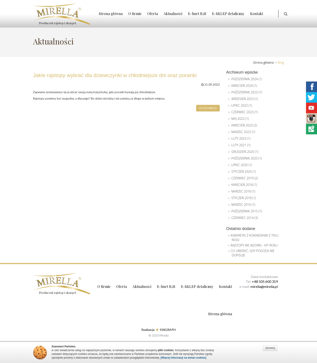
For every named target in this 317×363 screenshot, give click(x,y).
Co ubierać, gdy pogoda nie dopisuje (253, 253)
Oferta (152, 13)
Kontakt (256, 13)
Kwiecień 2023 (244, 125)
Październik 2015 (246, 211)
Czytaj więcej (208, 108)
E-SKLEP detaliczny (228, 13)
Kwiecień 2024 (244, 85)
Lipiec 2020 (241, 165)
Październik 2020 (246, 158)
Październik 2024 (246, 79)
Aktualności (173, 13)
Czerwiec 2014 (244, 218)
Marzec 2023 (243, 132)
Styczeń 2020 (243, 171)
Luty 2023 (241, 138)
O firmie (135, 13)
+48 (255, 281)
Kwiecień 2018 (244, 185)
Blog (281, 62)
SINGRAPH (168, 330)
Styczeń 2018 (243, 198)
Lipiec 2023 (241, 105)
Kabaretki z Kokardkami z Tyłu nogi (254, 237)
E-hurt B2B (197, 13)
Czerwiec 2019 (244, 178)
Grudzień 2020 (244, 152)
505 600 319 (268, 281)
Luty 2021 (241, 145)
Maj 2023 (240, 119)
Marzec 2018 (243, 191)
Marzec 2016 (243, 204)
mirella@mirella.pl (264, 286)
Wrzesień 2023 (244, 99)
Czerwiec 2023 (244, 112)
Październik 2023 (246, 92)
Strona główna (111, 13)
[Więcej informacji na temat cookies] (183, 357)
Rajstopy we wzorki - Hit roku (254, 245)
